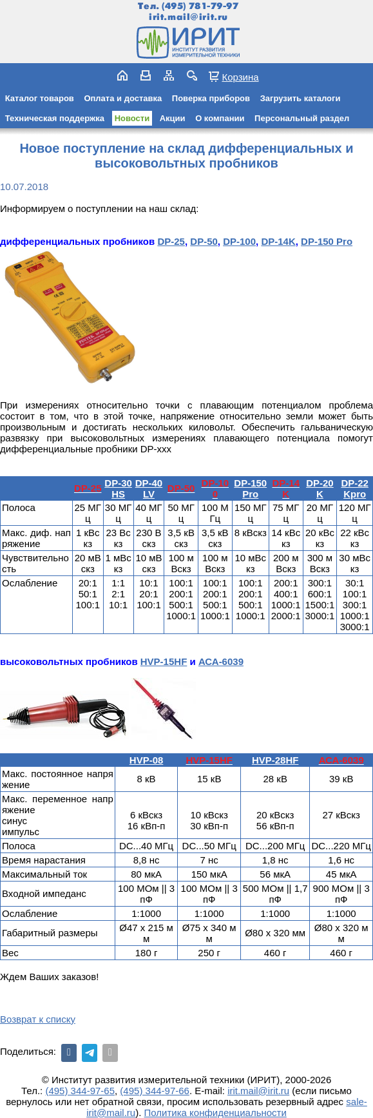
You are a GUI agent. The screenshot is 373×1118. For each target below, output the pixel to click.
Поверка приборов (211, 98)
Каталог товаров (39, 98)
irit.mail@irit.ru (188, 17)
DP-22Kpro (354, 488)
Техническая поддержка (54, 118)
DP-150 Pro (326, 241)
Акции (173, 118)
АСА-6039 (221, 661)
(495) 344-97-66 (154, 1090)
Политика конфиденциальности (215, 1112)
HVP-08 (146, 760)
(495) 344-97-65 (80, 1090)
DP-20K (320, 488)
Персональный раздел (301, 118)
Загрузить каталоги (300, 98)
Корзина (240, 77)
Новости (132, 118)
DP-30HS (118, 488)
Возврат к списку (37, 1019)
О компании (219, 118)
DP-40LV (149, 488)
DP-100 (239, 241)
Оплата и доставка (123, 98)
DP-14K (278, 241)
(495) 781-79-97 (200, 6)
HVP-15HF (163, 661)
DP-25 (171, 241)
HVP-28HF (275, 760)
